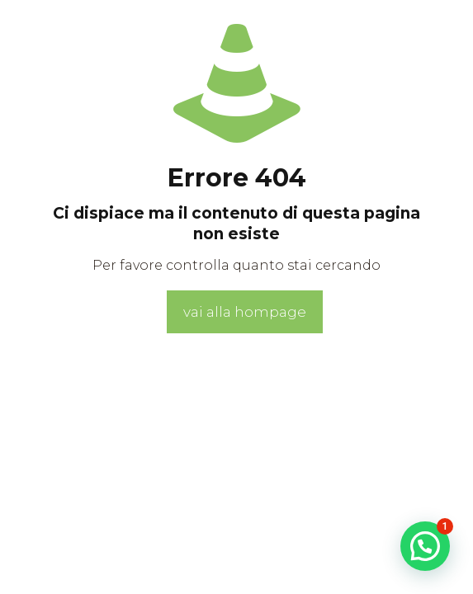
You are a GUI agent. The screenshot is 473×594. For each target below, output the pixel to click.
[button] (425, 546)
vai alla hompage (244, 312)
